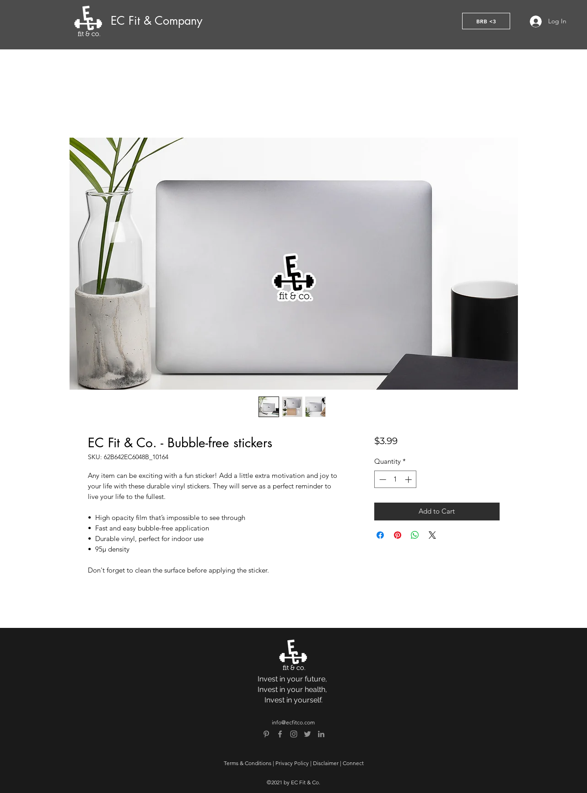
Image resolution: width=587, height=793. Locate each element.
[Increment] (409, 479)
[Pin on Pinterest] (397, 535)
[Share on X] (432, 535)
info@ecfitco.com (293, 722)
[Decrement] (382, 479)
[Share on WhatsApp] (414, 535)
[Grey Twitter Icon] (307, 734)
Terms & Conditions (247, 763)
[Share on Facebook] (380, 535)
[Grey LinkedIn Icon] (321, 734)
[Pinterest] (266, 734)
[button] (486, 21)
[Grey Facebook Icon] (280, 734)
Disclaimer (326, 763)
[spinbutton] (395, 479)
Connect (353, 763)
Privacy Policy (292, 763)
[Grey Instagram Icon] (293, 734)
